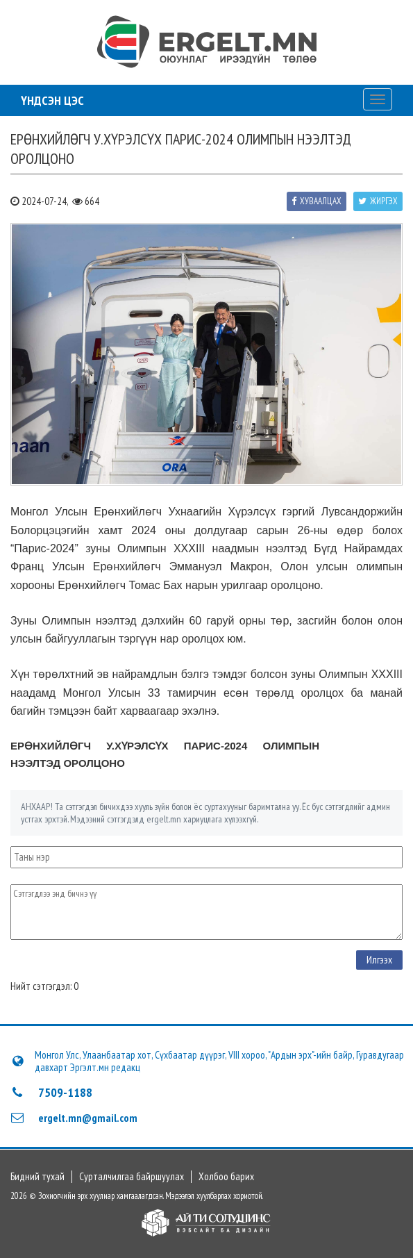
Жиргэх (378, 201)
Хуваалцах (317, 201)
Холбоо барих (226, 1176)
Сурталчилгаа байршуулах (131, 1176)
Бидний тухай (37, 1176)
